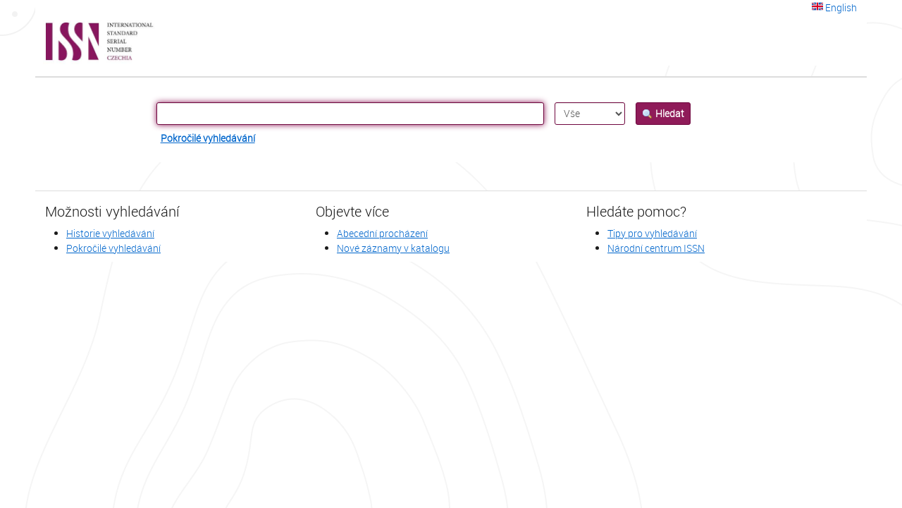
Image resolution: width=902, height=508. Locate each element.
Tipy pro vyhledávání (652, 233)
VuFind (69, 42)
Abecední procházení (382, 233)
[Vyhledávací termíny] (350, 113)
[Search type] (590, 113)
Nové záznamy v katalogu (393, 248)
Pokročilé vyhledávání (208, 138)
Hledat (663, 113)
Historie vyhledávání (110, 233)
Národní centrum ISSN (656, 248)
